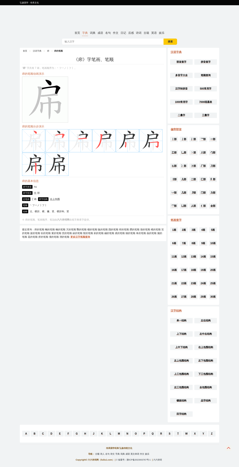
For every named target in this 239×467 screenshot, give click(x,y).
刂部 (174, 179)
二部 (193, 179)
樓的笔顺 (92, 229)
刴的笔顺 (99, 233)
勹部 (212, 152)
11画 (174, 256)
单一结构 (181, 320)
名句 (108, 32)
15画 (213, 256)
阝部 (212, 179)
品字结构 (206, 400)
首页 (77, 32)
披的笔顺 (35, 233)
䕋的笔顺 (145, 229)
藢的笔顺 (151, 233)
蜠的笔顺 (50, 229)
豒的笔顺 (82, 229)
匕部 (174, 166)
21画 (174, 283)
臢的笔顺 (134, 229)
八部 (203, 152)
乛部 (203, 139)
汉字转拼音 (181, 88)
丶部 (193, 152)
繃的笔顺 (109, 233)
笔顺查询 (206, 75)
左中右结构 (206, 334)
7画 (184, 243)
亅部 (183, 139)
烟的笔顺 (130, 233)
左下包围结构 (205, 360)
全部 (212, 206)
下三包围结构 (205, 374)
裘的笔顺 (120, 233)
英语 (154, 32)
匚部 (203, 179)
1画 (174, 230)
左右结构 (206, 320)
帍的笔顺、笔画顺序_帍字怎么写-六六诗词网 (119, 17)
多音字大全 (181, 75)
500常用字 (205, 88)
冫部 (183, 166)
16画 (174, 270)
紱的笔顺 (77, 233)
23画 (193, 283)
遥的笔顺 (33, 237)
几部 (183, 192)
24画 (203, 283)
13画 (193, 256)
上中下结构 (181, 347)
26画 (174, 296)
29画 (203, 296)
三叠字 (205, 115)
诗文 (112, 454)
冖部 (174, 206)
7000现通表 (205, 102)
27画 (183, 296)
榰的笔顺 (156, 229)
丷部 (174, 192)
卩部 (193, 192)
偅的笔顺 (54, 237)
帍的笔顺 (39, 229)
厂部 (203, 166)
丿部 (193, 139)
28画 (193, 296)
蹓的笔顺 (113, 229)
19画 (203, 270)
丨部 (174, 139)
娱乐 (161, 32)
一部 (212, 139)
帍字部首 (27, 193)
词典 (92, 32)
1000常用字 (181, 102)
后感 (131, 32)
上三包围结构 (181, 374)
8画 (193, 243)
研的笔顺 (124, 229)
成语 (100, 32)
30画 (213, 296)
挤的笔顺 (43, 237)
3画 (193, 230)
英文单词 (135, 454)
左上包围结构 (181, 360)
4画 (203, 230)
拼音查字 (206, 62)
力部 (212, 192)
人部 (193, 206)
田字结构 (181, 414)
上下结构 (181, 334)
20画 (213, 270)
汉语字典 (37, 51)
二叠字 (181, 115)
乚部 (183, 152)
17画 (183, 270)
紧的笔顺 (56, 233)
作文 (115, 32)
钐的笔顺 (46, 233)
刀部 (212, 166)
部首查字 (181, 62)
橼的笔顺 (60, 229)
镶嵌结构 (181, 400)
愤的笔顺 (67, 233)
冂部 (203, 192)
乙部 (174, 152)
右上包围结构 (205, 347)
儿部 (183, 179)
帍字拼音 (27, 187)
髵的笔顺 (88, 233)
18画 (193, 270)
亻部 (203, 206)
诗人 (102, 454)
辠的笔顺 (141, 233)
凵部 (183, 206)
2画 (184, 230)
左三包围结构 (181, 387)
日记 (123, 32)
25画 (213, 283)
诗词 (138, 32)
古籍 (146, 32)
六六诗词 (157, 460)
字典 (85, 32)
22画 (183, 283)
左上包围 (55, 199)
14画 (203, 256)
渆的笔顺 (64, 237)
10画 (213, 243)
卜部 (193, 166)
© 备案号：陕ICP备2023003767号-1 (133, 460)
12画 (183, 256)
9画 (203, 243)
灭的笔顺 (71, 229)
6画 (174, 243)
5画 (213, 230)
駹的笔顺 (103, 229)
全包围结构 (206, 387)
